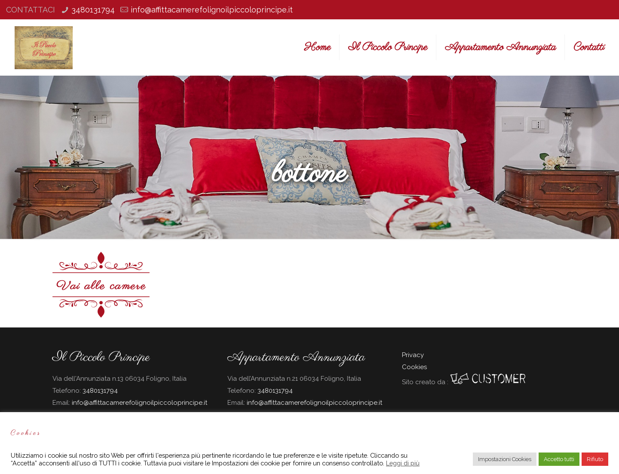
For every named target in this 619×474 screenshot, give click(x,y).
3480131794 (93, 9)
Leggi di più (403, 463)
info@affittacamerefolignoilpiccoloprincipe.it (212, 9)
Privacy (413, 355)
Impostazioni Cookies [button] (504, 459)
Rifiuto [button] (595, 459)
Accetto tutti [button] (559, 459)
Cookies (414, 367)
